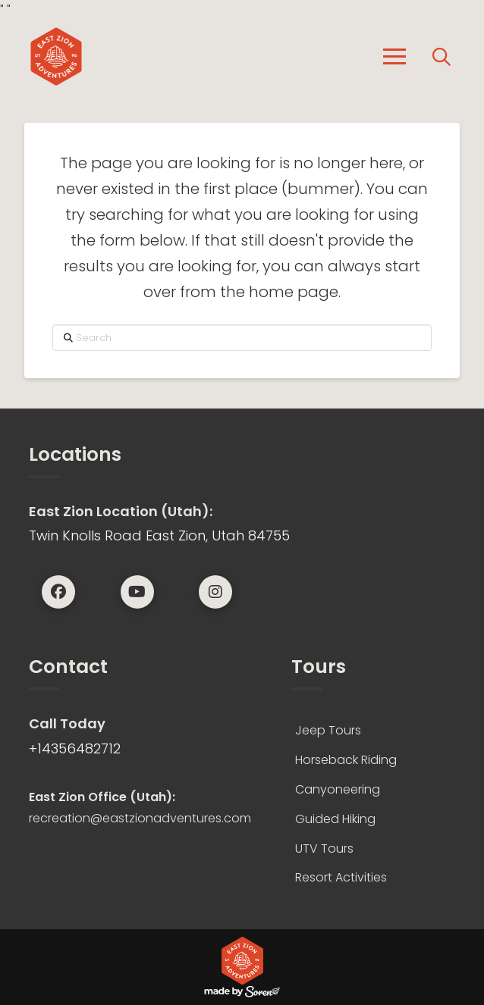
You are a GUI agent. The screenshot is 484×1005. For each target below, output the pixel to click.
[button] (394, 57)
